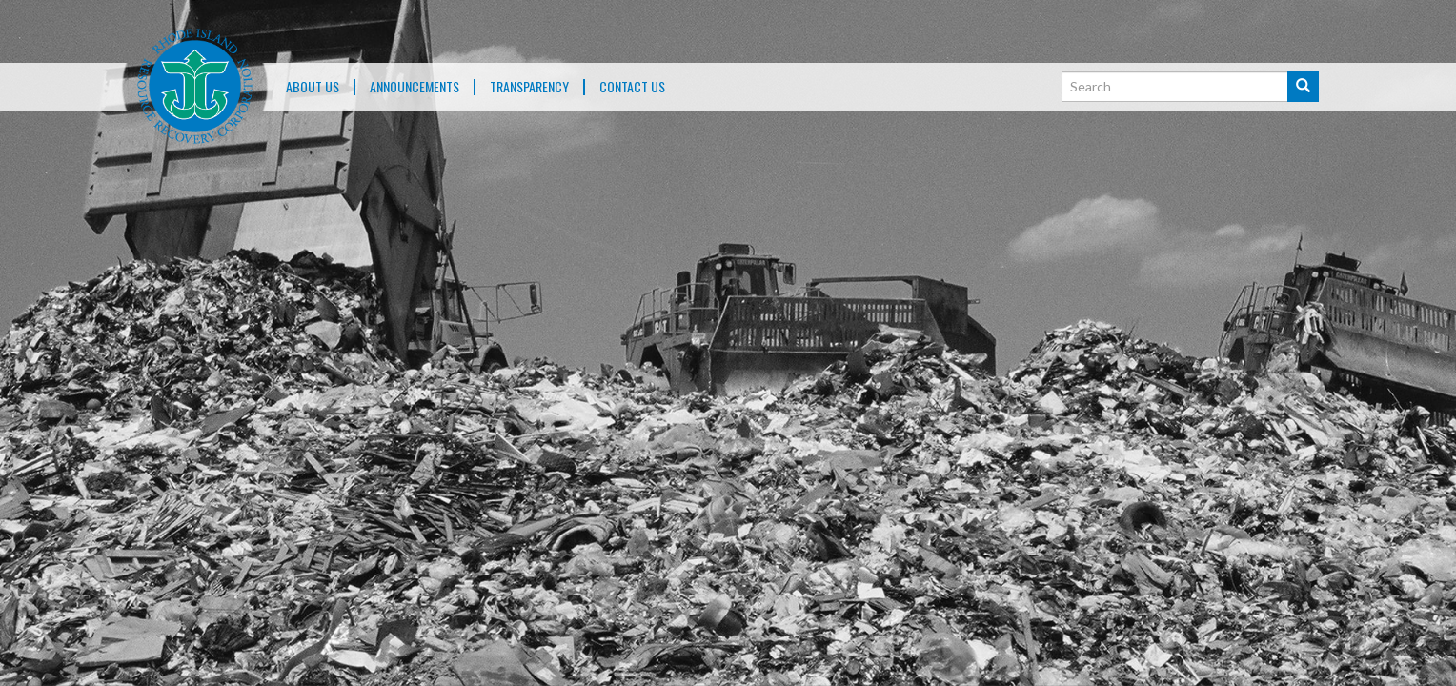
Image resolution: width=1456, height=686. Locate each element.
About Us (312, 87)
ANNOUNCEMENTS (414, 87)
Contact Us (632, 87)
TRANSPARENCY (529, 87)
